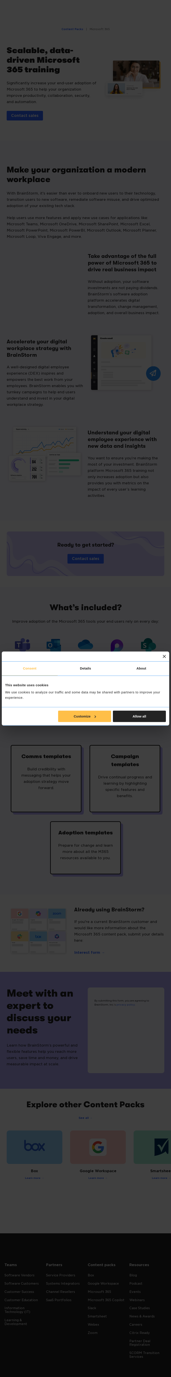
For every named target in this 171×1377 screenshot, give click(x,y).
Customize (85, 716)
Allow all (139, 716)
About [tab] (141, 668)
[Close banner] (164, 656)
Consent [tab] (30, 668)
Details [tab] (85, 668)
